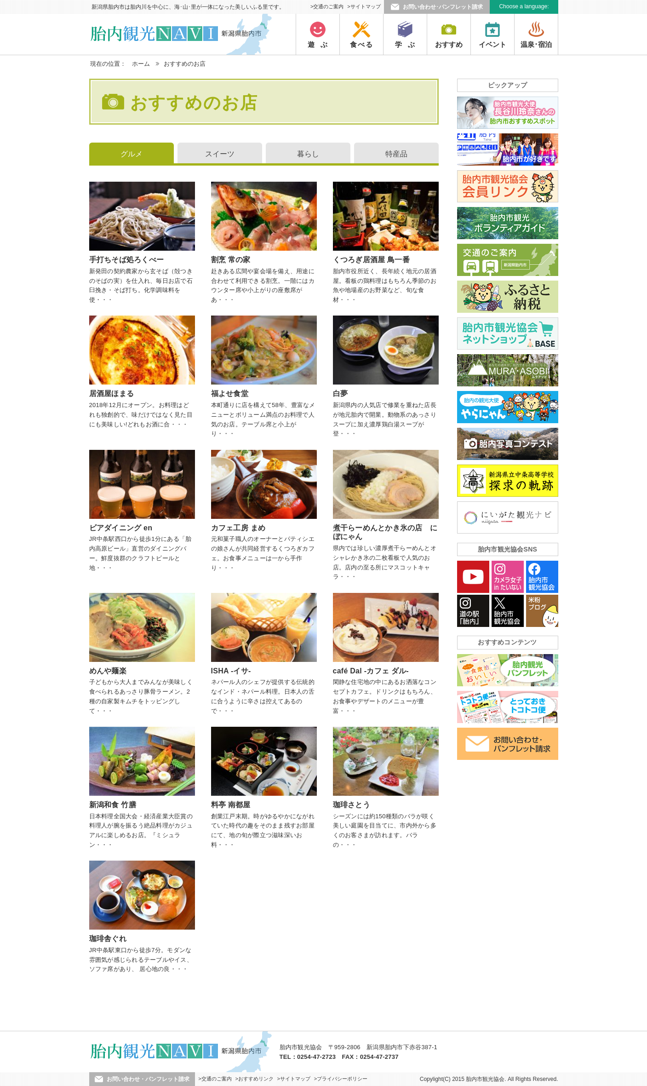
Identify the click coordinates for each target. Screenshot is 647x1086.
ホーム (141, 63)
